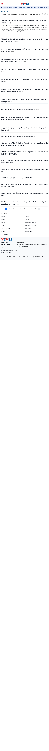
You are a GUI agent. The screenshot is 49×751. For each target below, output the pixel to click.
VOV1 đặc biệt (5, 725)
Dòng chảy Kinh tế (23, 14)
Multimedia (28, 719)
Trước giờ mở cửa (12, 14)
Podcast (3, 722)
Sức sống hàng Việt (35, 14)
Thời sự (10, 7)
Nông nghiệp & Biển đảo (33, 7)
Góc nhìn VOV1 (28, 722)
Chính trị (15, 7)
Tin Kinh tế (3, 14)
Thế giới (20, 7)
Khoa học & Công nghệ (30, 716)
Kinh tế (24, 7)
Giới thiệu (5, 7)
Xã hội (41, 7)
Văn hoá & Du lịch (6, 719)
